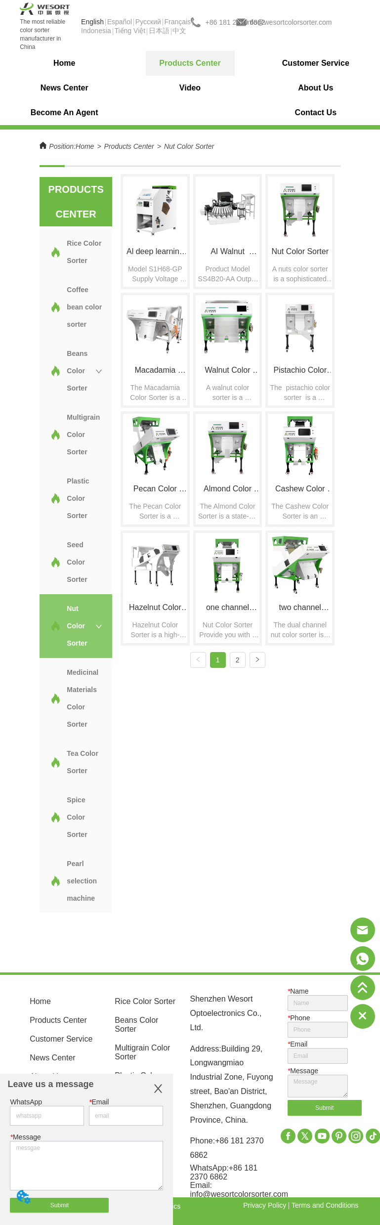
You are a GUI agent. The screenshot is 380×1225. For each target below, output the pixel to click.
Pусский (148, 22)
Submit (59, 1205)
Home (85, 146)
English (92, 22)
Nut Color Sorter (189, 146)
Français (177, 22)
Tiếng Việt (129, 31)
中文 (179, 31)
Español (119, 22)
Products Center (129, 146)
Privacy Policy (264, 1205)
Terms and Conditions (325, 1205)
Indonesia (96, 31)
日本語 (159, 31)
